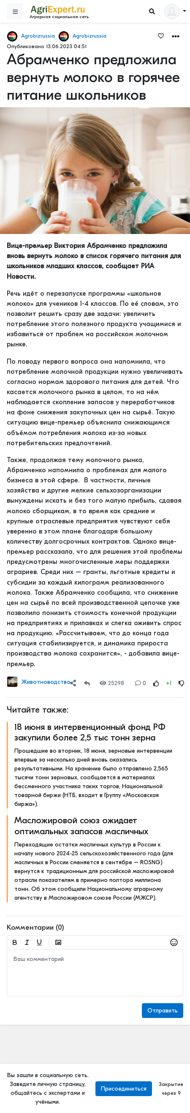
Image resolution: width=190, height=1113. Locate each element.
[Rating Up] (156, 683)
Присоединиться (124, 1088)
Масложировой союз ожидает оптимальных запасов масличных (81, 825)
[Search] (152, 11)
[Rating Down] (181, 683)
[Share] (73, 683)
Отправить (162, 1010)
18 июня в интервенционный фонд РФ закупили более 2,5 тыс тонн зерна (90, 732)
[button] (175, 36)
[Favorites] (161, 35)
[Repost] (87, 683)
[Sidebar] (15, 11)
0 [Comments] (140, 683)
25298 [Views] (112, 683)
